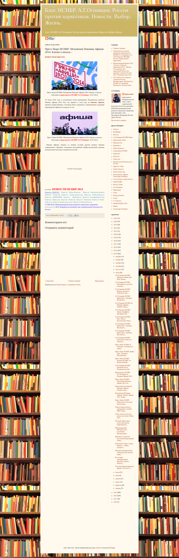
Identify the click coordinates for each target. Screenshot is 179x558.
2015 (115, 250)
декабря (118, 256)
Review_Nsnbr (118, 184)
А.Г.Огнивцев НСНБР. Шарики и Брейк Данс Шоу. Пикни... (123, 277)
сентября (119, 266)
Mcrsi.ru (116, 135)
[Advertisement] (62, 525)
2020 (115, 234)
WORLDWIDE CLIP (120, 203)
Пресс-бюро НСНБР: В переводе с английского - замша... (124, 346)
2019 (115, 237)
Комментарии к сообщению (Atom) (68, 285)
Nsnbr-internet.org (119, 172)
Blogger (112, 548)
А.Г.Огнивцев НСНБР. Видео (123, 137)
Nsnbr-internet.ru (118, 148)
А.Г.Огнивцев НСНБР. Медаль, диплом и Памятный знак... (122, 291)
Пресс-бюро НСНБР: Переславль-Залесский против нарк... (123, 402)
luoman (98, 548)
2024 (115, 221)
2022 (115, 228)
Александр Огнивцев (120, 209)
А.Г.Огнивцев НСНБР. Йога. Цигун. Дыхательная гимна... (123, 319)
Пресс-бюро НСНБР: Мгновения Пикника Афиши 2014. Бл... (123, 381)
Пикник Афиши (97, 102)
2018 (115, 241)
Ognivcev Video (118, 166)
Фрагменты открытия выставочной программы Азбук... (124, 438)
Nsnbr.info (116, 154)
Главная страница (74, 281)
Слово (115, 198)
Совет (115, 193)
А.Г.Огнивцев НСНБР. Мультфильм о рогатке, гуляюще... (124, 284)
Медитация (117, 190)
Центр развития (118, 195)
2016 (115, 247)
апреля (118, 479)
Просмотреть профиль (118, 120)
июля (118, 272)
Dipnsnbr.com (117, 143)
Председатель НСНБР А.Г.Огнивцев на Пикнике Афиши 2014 (123, 374)
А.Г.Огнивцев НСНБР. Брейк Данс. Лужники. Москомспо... (123, 298)
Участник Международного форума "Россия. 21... (124, 467)
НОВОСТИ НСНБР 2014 (55, 57)
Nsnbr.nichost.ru (118, 169)
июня (118, 472)
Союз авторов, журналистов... (123, 179)
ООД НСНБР (117, 182)
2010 (115, 502)
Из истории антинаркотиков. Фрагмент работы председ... (122, 460)
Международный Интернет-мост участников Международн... (121, 430)
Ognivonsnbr (129, 94)
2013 (115, 492)
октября (118, 263)
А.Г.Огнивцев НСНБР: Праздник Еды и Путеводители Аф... (123, 367)
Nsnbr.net (116, 156)
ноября (118, 260)
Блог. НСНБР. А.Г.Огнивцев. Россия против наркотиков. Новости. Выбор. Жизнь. (88, 16)
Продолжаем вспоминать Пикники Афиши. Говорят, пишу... (123, 388)
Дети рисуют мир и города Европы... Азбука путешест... (124, 445)
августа (118, 269)
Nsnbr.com (116, 159)
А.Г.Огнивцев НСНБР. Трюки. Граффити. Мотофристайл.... (122, 312)
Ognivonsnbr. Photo (119, 140)
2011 (115, 499)
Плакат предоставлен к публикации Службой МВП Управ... (123, 409)
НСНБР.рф (116, 132)
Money (115, 206)
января (118, 488)
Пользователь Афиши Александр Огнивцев (120, 175)
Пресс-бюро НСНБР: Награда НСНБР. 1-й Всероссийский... (123, 360)
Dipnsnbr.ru (117, 145)
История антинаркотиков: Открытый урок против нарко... (124, 452)
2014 (115, 254)
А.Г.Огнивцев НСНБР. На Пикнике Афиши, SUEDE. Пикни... (124, 305)
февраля (118, 485)
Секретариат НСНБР (120, 151)
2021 (115, 231)
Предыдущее (99, 281)
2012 (115, 496)
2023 (115, 225)
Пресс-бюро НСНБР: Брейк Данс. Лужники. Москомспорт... (124, 353)
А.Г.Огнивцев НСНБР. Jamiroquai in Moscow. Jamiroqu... (123, 339)
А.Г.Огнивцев (117, 187)
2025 (115, 218)
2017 (115, 244)
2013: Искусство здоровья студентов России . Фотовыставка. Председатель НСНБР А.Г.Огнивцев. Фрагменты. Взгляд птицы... (123, 81)
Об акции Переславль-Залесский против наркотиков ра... (122, 423)
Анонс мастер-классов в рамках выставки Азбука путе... (124, 416)
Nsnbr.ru (116, 129)
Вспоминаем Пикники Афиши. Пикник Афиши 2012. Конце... (124, 395)
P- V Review (117, 201)
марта (118, 482)
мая (117, 475)
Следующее (50, 281)
